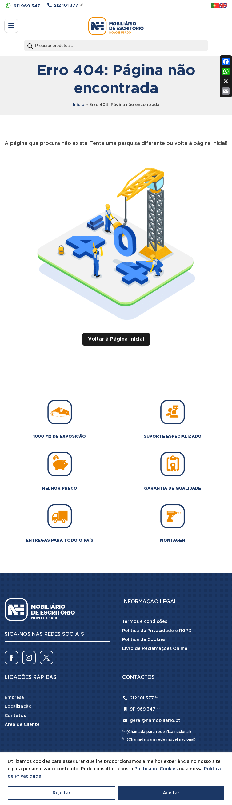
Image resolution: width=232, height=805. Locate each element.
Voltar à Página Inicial (116, 339)
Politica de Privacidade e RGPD (157, 631)
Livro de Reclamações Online (154, 649)
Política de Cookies (156, 769)
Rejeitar (61, 793)
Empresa (14, 697)
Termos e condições (144, 621)
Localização (18, 706)
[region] (116, 778)
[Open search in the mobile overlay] (116, 45)
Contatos (15, 716)
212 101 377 (66, 5)
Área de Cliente (22, 725)
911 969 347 (27, 6)
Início (78, 104)
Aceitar (171, 793)
